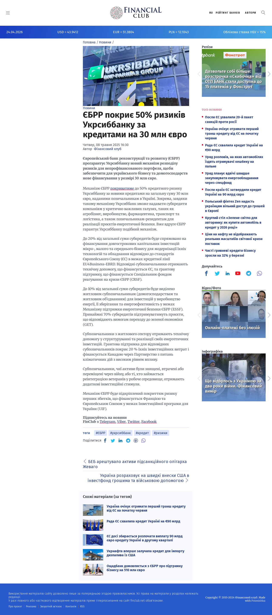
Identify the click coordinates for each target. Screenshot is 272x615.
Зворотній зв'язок (51, 606)
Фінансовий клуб (107, 149)
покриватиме (122, 188)
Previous (199, 73)
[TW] (113, 440)
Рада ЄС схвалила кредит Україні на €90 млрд (143, 521)
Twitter (134, 421)
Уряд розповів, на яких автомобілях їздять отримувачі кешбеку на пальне (234, 162)
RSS (82, 606)
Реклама (31, 606)
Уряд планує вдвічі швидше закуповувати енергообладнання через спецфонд (231, 178)
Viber (121, 421)
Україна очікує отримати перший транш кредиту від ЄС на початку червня (146, 508)
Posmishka (258, 600)
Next (269, 73)
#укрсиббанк (120, 433)
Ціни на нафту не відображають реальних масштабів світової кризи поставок (233, 239)
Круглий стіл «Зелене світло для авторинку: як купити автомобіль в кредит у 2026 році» (233, 222)
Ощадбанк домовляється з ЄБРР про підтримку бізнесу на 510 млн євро (145, 568)
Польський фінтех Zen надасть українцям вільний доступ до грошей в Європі (235, 206)
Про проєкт (15, 606)
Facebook (149, 421)
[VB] (143, 440)
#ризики (160, 433)
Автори (250, 12)
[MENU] (8, 12)
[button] (263, 12)
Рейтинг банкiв (228, 12)
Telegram (107, 421)
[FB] (105, 440)
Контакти (70, 606)
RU (211, 12)
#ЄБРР (100, 433)
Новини (89, 108)
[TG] (128, 440)
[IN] (120, 441)
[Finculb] (207, 274)
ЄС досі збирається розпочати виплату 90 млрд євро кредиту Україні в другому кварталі (145, 538)
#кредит (142, 433)
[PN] (136, 440)
